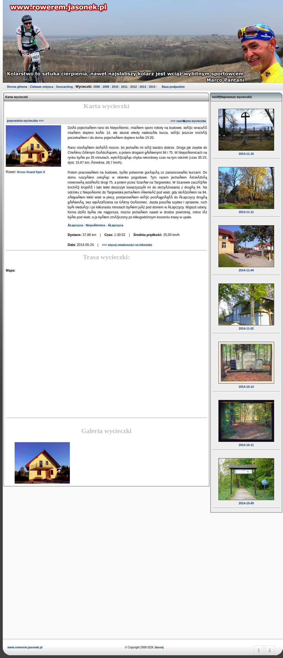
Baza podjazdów (173, 86)
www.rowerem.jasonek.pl (25, 647)
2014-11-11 (246, 208)
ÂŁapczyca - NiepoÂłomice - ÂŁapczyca (95, 225)
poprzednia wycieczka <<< (25, 120)
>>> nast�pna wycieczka (188, 121)
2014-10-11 (246, 441)
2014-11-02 (246, 325)
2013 (143, 86)
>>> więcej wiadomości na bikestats (126, 244)
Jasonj (159, 647)
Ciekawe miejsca (41, 86)
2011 (124, 86)
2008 (96, 86)
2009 (106, 86)
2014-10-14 (246, 383)
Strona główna (17, 86)
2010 (115, 86)
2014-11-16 (246, 150)
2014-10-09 (246, 499)
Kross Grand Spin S (31, 172)
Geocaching (64, 86)
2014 (152, 86)
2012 (133, 86)
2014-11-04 (246, 266)
